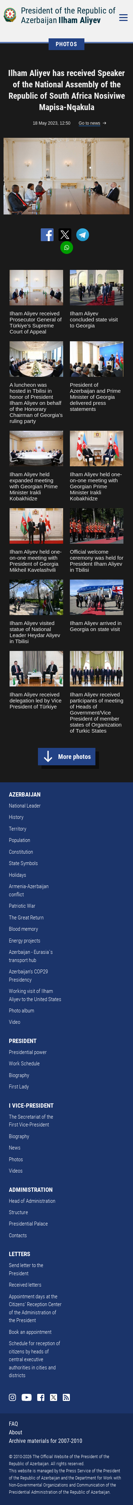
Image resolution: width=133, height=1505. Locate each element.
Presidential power (28, 1052)
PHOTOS (66, 44)
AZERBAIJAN (24, 794)
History (16, 817)
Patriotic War (22, 906)
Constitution (21, 852)
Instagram (12, 1397)
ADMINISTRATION (30, 1189)
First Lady (19, 1086)
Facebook (40, 1397)
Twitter (53, 1397)
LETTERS (19, 1253)
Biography (19, 1075)
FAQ (13, 1423)
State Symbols (23, 863)
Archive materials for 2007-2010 (45, 1441)
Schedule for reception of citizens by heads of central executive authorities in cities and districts (34, 1359)
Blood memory (23, 929)
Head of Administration (32, 1201)
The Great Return (26, 917)
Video (14, 1022)
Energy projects (24, 941)
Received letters (25, 1285)
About (15, 1432)
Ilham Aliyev (80, 20)
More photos (74, 756)
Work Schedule (24, 1063)
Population (19, 840)
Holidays (17, 875)
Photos (16, 1159)
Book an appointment (30, 1332)
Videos (16, 1171)
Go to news (89, 123)
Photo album (21, 1010)
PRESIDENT (23, 1040)
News (15, 1148)
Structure (18, 1212)
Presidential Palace (28, 1224)
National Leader (25, 806)
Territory (17, 829)
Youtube (27, 1397)
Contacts (18, 1235)
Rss (66, 1397)
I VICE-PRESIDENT (31, 1105)
